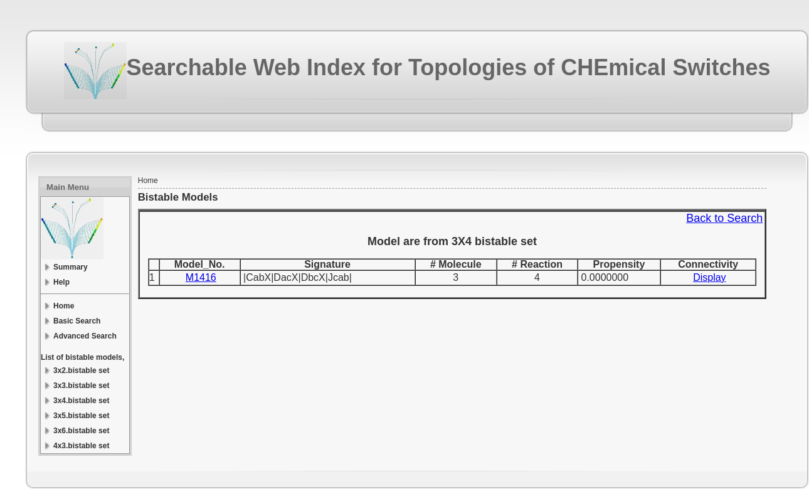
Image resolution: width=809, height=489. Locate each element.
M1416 (201, 277)
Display (709, 277)
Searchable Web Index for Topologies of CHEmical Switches (449, 67)
